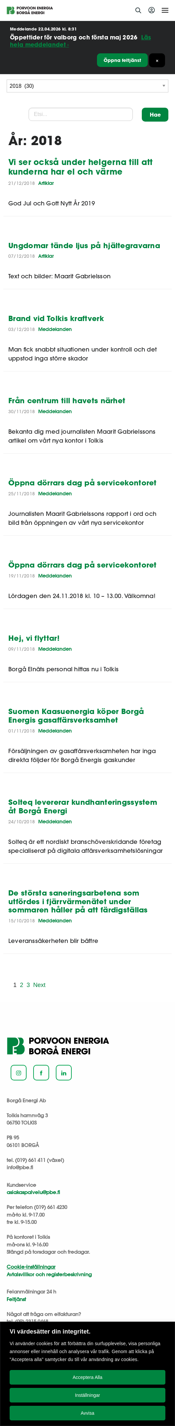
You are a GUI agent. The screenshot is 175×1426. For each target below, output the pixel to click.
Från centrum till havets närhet (66, 400)
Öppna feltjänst (122, 60)
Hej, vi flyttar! (33, 638)
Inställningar (87, 1395)
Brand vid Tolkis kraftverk (56, 318)
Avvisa (87, 1413)
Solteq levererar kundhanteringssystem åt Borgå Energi (82, 806)
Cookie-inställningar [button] (31, 1267)
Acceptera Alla (88, 1377)
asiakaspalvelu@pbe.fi (33, 1192)
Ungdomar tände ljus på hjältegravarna (84, 245)
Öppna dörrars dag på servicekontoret (82, 482)
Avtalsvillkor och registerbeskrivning (49, 1274)
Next (39, 985)
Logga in (152, 10)
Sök (138, 10)
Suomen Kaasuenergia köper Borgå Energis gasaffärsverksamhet (76, 715)
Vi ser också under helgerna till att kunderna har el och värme (80, 166)
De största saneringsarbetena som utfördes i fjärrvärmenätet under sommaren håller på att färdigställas (78, 901)
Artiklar (45, 183)
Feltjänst (16, 1299)
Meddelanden (55, 329)
